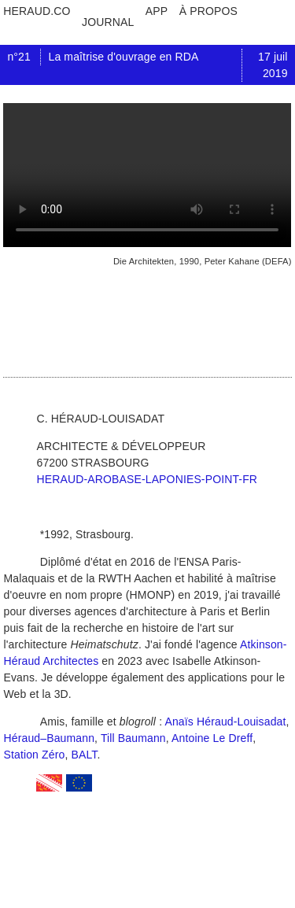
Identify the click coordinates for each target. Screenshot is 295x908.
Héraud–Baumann (48, 738)
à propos (208, 11)
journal (108, 22)
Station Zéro (34, 754)
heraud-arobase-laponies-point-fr (146, 479)
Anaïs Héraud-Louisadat (225, 721)
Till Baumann (133, 738)
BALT (85, 754)
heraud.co (36, 11)
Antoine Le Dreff (212, 738)
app (157, 11)
